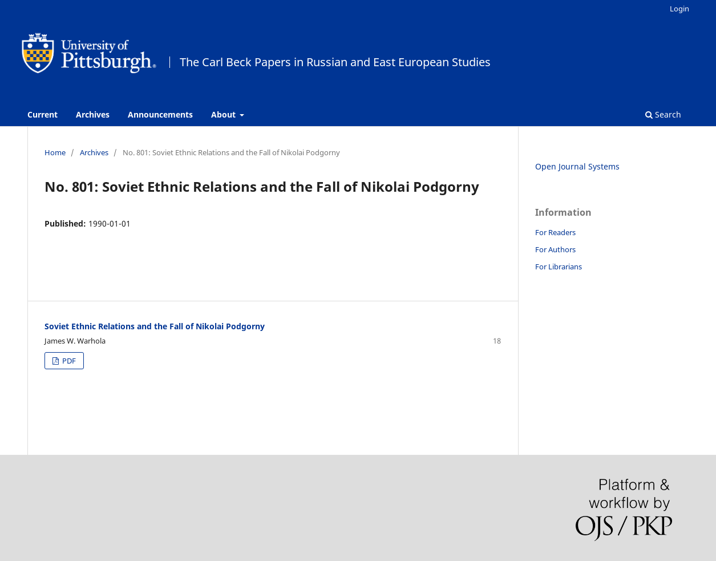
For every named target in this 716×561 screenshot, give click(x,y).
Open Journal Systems (577, 166)
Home (55, 152)
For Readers (555, 232)
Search (663, 114)
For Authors (555, 249)
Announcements (160, 114)
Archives (93, 114)
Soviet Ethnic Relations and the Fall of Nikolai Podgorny (155, 326)
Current (42, 114)
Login (679, 8)
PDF (68, 361)
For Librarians (558, 266)
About (224, 114)
